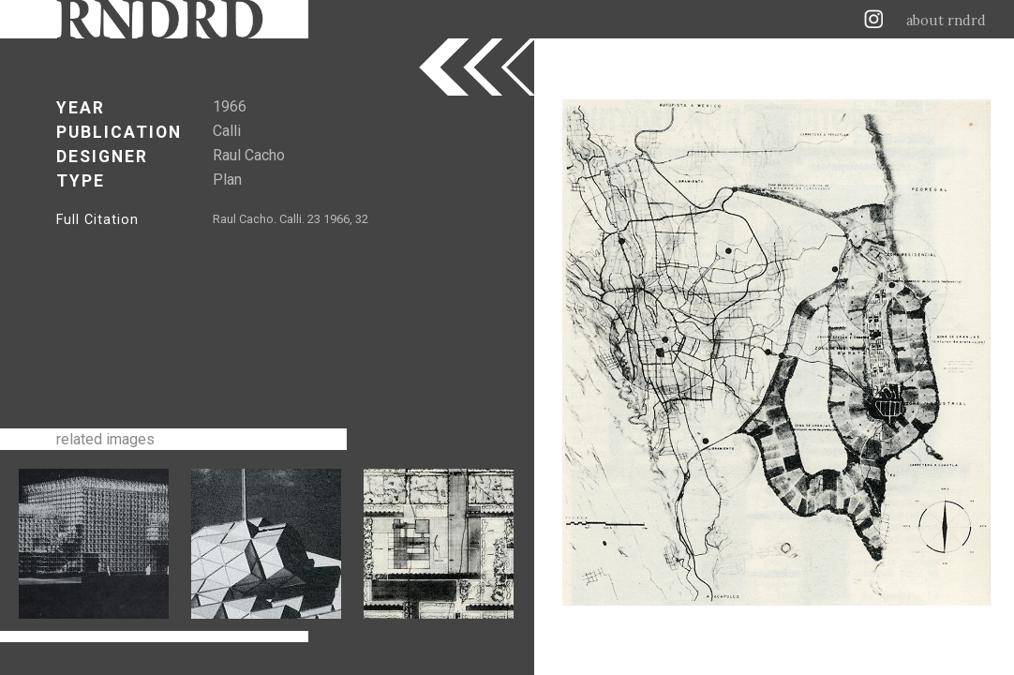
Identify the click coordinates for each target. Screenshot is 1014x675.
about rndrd (946, 20)
